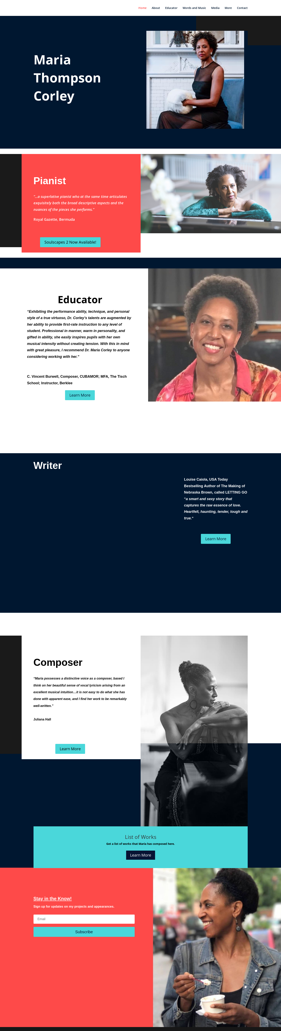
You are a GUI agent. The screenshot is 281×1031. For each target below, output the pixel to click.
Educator (171, 8)
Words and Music (194, 8)
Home (142, 8)
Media (215, 8)
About (156, 8)
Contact (242, 8)
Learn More (79, 395)
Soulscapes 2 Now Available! (70, 242)
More (228, 8)
